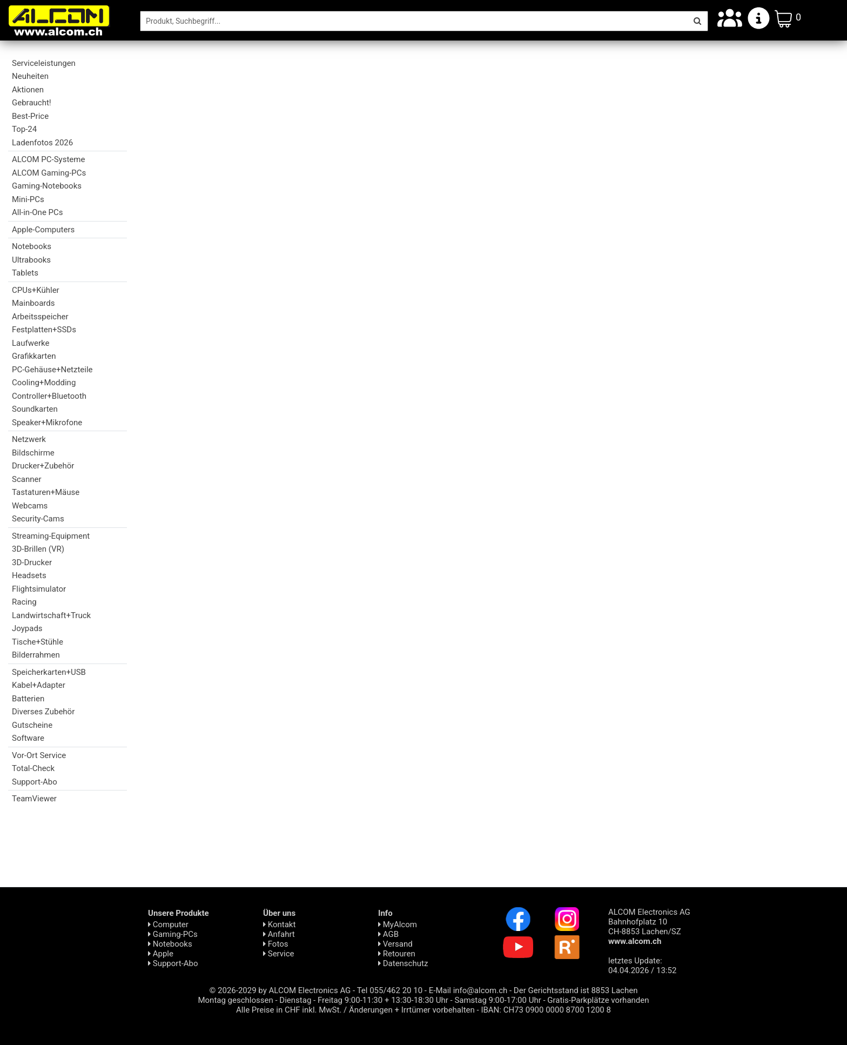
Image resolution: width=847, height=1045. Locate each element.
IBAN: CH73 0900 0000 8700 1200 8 (546, 1010)
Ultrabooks (31, 260)
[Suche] (413, 21)
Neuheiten (30, 76)
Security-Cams (38, 519)
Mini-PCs (28, 199)
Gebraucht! (31, 103)
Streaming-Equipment (51, 536)
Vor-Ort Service (39, 755)
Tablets (25, 273)
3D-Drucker (32, 562)
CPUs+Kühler (35, 290)
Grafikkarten (34, 356)
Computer (168, 924)
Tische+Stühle (37, 642)
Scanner (27, 479)
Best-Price (30, 116)
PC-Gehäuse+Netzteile (52, 369)
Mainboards (33, 303)
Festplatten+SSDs (44, 329)
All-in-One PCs (37, 212)
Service (278, 954)
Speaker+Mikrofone (47, 422)
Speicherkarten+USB (49, 672)
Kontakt (279, 924)
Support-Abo (34, 782)
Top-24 (24, 129)
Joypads (27, 628)
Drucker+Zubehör (43, 466)
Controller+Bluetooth (49, 396)
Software (28, 738)
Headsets (29, 575)
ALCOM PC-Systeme (48, 159)
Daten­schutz (403, 963)
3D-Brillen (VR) (38, 549)
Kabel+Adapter (38, 685)
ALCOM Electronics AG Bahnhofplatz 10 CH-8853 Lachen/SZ (649, 926)
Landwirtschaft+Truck (51, 615)
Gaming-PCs (173, 934)
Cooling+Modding (44, 382)
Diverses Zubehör (43, 711)
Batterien (28, 699)
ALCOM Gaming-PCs (49, 173)
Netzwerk (29, 439)
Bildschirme (33, 453)
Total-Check (33, 768)
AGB (388, 934)
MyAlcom (397, 924)
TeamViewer (34, 798)
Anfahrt (279, 934)
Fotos (275, 944)
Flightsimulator (39, 589)
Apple (160, 954)
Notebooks (31, 246)
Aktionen (28, 90)
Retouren (396, 954)
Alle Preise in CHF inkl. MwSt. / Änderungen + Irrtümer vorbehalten (355, 1010)
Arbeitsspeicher (40, 316)
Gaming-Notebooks (47, 186)
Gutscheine (32, 725)
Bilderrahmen (36, 655)
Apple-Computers (43, 230)
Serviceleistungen (44, 63)
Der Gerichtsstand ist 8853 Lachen (576, 990)
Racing (24, 602)
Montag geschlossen (235, 1000)
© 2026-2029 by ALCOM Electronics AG (280, 990)
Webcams (30, 506)
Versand (395, 944)
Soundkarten (35, 409)
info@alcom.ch (480, 990)
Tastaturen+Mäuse (45, 492)
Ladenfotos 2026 (42, 143)
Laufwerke (30, 343)
